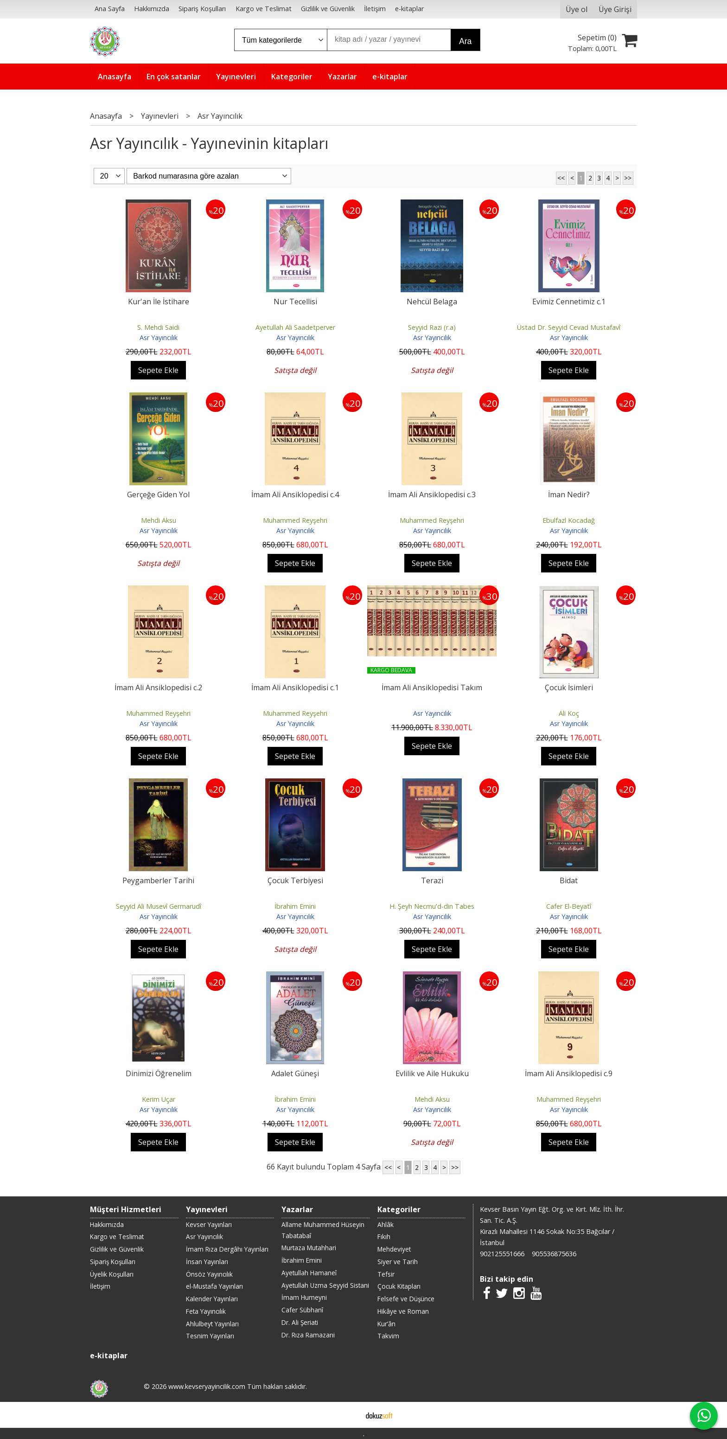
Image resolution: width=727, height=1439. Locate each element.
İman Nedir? (569, 494)
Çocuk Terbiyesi (295, 880)
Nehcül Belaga (432, 301)
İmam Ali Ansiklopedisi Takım (432, 687)
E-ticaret (349, 1415)
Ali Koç (569, 713)
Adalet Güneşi (295, 1073)
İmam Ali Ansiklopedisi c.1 (295, 687)
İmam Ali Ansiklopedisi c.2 (158, 687)
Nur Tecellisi (295, 301)
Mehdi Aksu (158, 520)
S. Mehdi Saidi (158, 327)
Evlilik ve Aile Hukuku (432, 1073)
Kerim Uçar (158, 1099)
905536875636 (554, 1253)
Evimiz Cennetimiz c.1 (569, 301)
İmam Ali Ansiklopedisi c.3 (432, 494)
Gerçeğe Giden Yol (158, 494)
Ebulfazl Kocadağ (568, 520)
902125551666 (502, 1253)
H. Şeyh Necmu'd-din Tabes (431, 906)
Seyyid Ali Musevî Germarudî (158, 906)
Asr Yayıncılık (159, 337)
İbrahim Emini (295, 906)
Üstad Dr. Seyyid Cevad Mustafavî (568, 327)
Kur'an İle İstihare (158, 301)
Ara (465, 41)
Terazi (432, 880)
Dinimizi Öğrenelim (158, 1073)
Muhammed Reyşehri (295, 520)
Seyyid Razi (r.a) (432, 327)
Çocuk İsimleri (569, 687)
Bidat (569, 880)
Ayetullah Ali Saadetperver (295, 327)
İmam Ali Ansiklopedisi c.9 (568, 1073)
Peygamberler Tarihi (158, 880)
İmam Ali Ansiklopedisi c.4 (295, 494)
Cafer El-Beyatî (568, 906)
